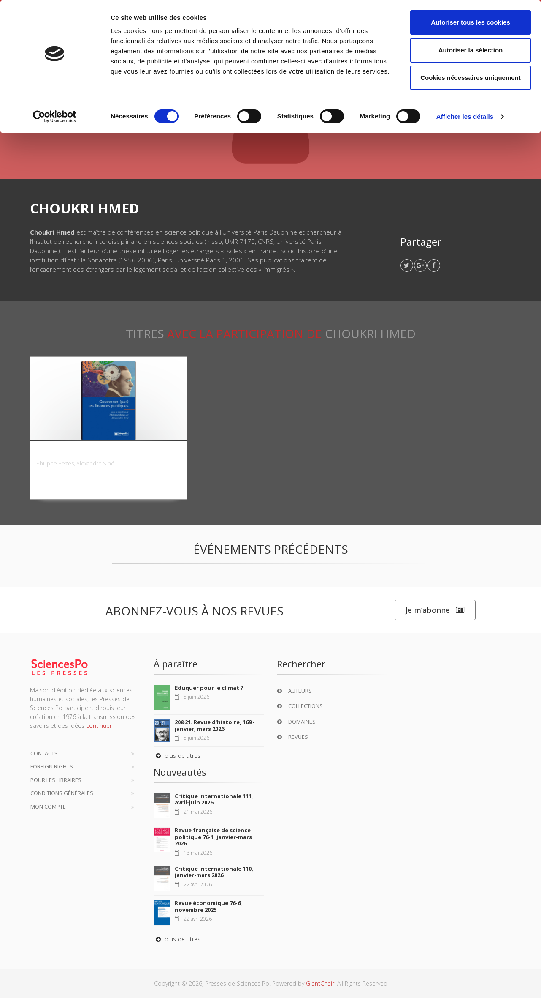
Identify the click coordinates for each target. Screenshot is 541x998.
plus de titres (177, 756)
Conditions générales (61, 793)
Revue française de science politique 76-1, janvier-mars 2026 (213, 836)
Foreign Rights (51, 766)
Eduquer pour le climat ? (209, 688)
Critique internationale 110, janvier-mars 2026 (214, 872)
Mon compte (48, 806)
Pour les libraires (55, 780)
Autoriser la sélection (470, 50)
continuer (99, 726)
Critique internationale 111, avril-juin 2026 (214, 799)
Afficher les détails (464, 116)
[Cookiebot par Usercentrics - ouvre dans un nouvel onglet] (55, 116)
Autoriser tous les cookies (470, 22)
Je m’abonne (435, 610)
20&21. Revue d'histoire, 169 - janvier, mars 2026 (215, 725)
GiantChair (320, 983)
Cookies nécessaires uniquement (470, 77)
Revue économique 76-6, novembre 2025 (208, 906)
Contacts (44, 753)
